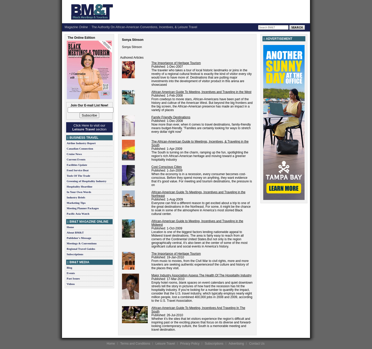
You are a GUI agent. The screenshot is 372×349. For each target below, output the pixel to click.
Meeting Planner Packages (83, 208)
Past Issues (73, 278)
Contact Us (257, 343)
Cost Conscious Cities (166, 167)
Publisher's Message (79, 237)
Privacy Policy (189, 343)
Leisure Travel (165, 343)
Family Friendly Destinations (170, 117)
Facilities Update (77, 164)
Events (71, 273)
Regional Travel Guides (81, 248)
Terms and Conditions (135, 343)
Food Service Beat (78, 170)
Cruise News (74, 154)
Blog (69, 267)
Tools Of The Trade (78, 175)
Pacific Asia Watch (78, 213)
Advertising (236, 343)
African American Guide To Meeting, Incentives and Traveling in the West (201, 92)
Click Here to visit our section (89, 127)
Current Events (76, 159)
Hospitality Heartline (79, 186)
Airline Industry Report (81, 143)
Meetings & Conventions (82, 243)
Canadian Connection (80, 148)
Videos (71, 283)
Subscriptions (75, 254)
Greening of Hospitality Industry (86, 181)
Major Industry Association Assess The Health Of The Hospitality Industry (201, 275)
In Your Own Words (79, 191)
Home (70, 227)
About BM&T (75, 232)
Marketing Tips (76, 202)
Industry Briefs (76, 197)
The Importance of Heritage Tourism (176, 63)
